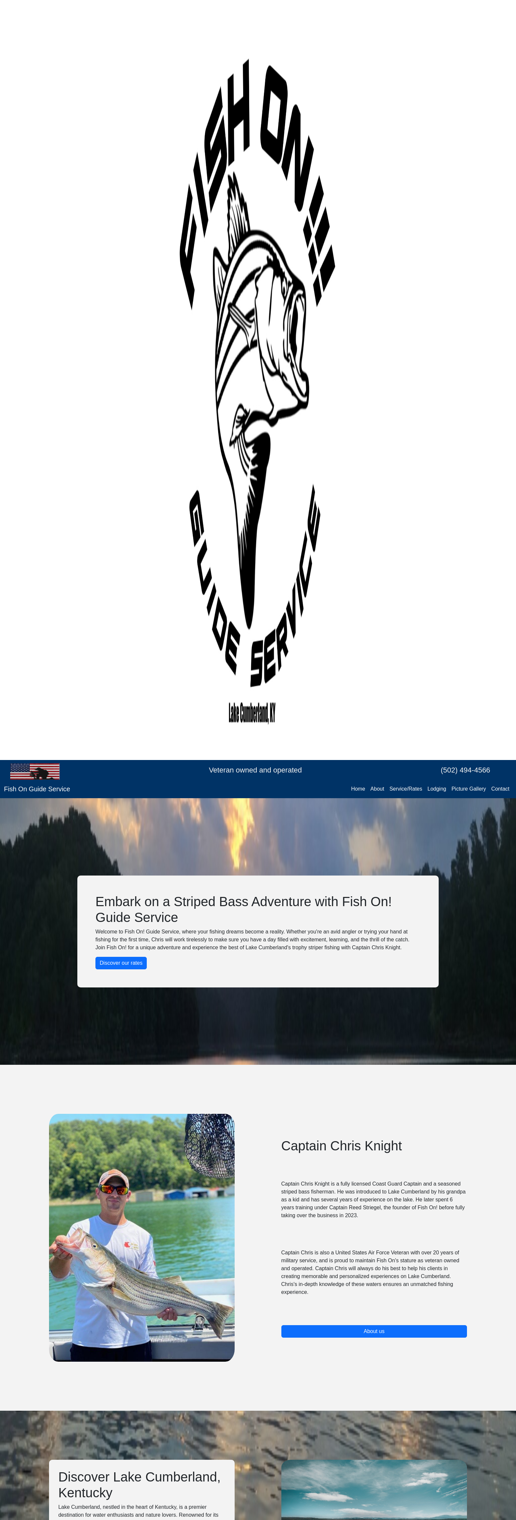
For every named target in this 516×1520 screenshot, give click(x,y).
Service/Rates (405, 789)
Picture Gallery (469, 789)
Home (358, 789)
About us (374, 1331)
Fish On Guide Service (37, 789)
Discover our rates (121, 963)
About (377, 789)
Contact (500, 789)
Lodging (436, 789)
